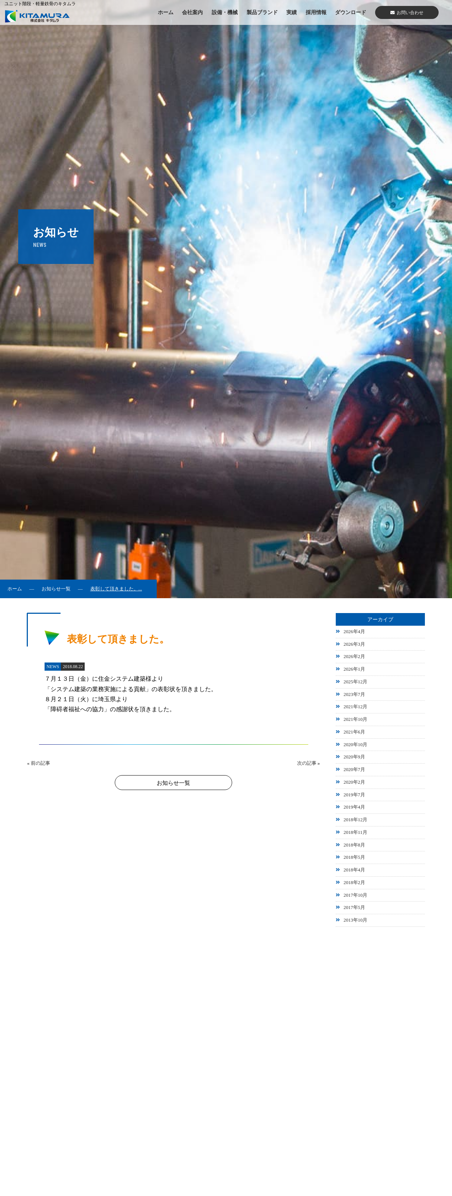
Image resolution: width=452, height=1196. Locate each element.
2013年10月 (355, 920)
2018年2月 (354, 882)
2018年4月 (354, 870)
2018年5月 (354, 857)
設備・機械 (225, 12)
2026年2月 (354, 656)
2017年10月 (355, 895)
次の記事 (306, 763)
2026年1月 (354, 669)
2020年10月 (355, 744)
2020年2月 (354, 782)
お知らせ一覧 (56, 588)
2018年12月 (355, 819)
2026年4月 (354, 631)
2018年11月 (355, 832)
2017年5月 (354, 907)
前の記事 (40, 763)
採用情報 (316, 12)
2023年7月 (354, 694)
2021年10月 (355, 719)
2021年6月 (354, 732)
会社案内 (192, 12)
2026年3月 (354, 644)
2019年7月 (354, 794)
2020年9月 (354, 757)
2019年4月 (354, 807)
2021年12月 (355, 706)
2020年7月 (354, 769)
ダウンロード (350, 12)
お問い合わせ (406, 12)
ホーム (165, 12)
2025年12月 (355, 681)
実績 (291, 12)
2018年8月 (354, 845)
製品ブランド (262, 12)
